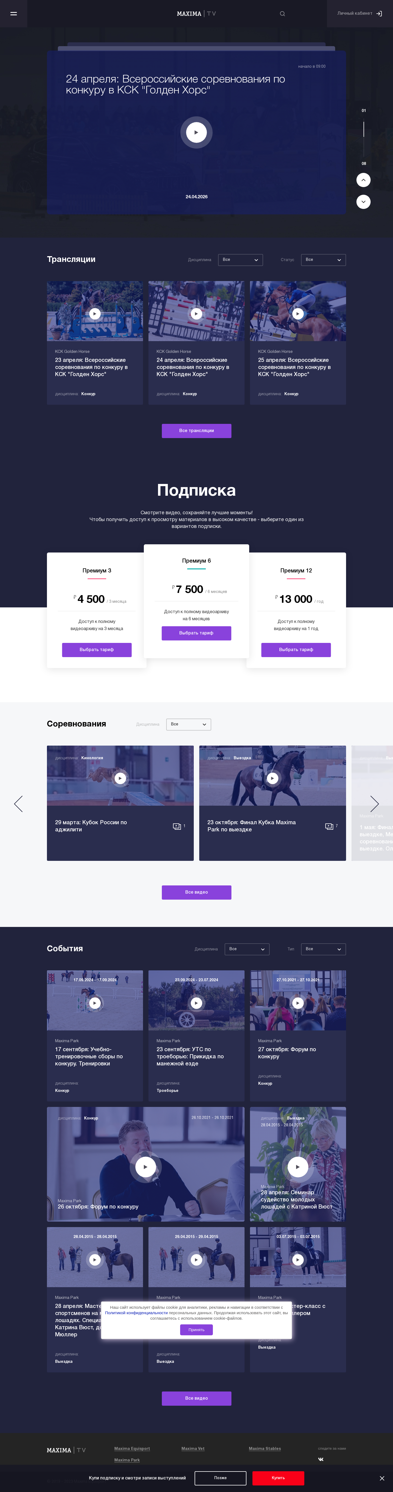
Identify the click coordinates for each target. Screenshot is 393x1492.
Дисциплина (199, 260)
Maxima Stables (265, 1449)
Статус (287, 260)
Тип (290, 949)
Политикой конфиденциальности (137, 1312)
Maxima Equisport (132, 1449)
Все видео (196, 892)
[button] (18, 806)
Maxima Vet (193, 1449)
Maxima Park (127, 1460)
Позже (220, 1478)
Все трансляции (196, 431)
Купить (278, 1478)
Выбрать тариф (97, 650)
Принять (197, 1329)
